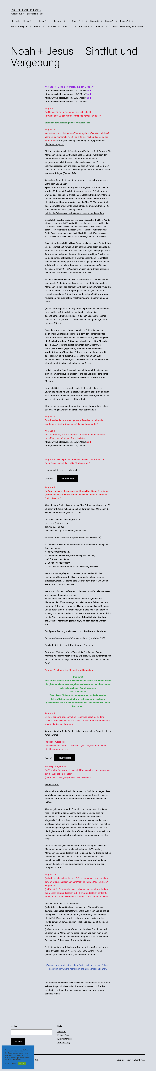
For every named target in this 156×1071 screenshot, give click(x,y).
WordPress (140, 1060)
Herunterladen (67, 478)
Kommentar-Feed (64, 1039)
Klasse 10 (125, 21)
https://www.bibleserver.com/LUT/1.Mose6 (66, 90)
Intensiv (99, 26)
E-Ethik (37, 26)
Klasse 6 (42, 21)
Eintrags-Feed (63, 1035)
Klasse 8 (94, 21)
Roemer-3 (48, 758)
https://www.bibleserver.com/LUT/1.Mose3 (66, 445)
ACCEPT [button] (22, 1064)
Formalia (52, 26)
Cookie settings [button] (10, 1064)
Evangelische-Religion (26, 10)
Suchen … (15, 1026)
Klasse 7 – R (59, 21)
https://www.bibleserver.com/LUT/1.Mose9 (66, 101)
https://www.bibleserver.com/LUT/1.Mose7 (66, 94)
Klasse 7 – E (78, 21)
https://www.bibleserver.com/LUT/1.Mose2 (66, 442)
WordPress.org (63, 1042)
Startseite (15, 21)
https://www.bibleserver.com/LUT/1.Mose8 (66, 98)
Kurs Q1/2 (67, 26)
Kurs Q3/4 (84, 26)
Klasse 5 (27, 21)
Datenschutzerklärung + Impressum (127, 26)
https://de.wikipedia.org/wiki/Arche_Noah (71, 187)
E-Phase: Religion (19, 26)
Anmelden (61, 1031)
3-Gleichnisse (50, 479)
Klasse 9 (109, 21)
